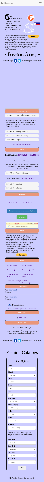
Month (10, 372)
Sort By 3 (11, 452)
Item (10, 417)
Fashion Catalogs (28, 178)
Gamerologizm (12, 265)
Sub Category (13, 405)
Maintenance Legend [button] (13, 140)
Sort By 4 (11, 459)
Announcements (22, 111)
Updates (22, 149)
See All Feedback (29, 203)
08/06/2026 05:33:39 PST (28, 155)
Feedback (22, 194)
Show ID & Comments (28, 309)
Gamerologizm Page (14, 270)
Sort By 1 (11, 440)
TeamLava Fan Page (14, 281)
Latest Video (22, 312)
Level (10, 385)
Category (11, 398)
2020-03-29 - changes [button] (14, 188)
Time (10, 366)
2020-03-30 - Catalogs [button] (14, 184)
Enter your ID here (14, 309)
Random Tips (22, 322)
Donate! (22, 230)
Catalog (11, 424)
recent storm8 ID (22, 286)
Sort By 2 (11, 446)
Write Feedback (14, 203)
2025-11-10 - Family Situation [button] (17, 132)
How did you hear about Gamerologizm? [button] (22, 211)
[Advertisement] (22, 86)
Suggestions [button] (22, 217)
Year (10, 378)
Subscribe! (22, 317)
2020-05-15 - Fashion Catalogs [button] (17, 173)
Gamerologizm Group (29, 270)
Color (10, 411)
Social (22, 260)
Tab (9, 392)
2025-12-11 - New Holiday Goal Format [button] (21, 115)
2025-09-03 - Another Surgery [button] (17, 136)
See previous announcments (22, 144)
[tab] (22, 115)
